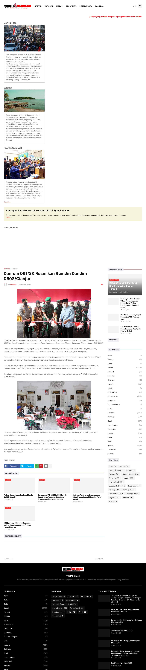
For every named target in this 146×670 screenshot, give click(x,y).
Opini (125, 421)
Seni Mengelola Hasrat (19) (121, 663)
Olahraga (125, 417)
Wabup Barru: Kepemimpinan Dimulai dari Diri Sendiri (18, 496)
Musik (125, 409)
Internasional (125, 392)
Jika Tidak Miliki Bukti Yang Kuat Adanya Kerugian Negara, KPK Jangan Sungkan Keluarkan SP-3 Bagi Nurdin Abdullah (126, 599)
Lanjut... (7, 202)
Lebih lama (99, 559)
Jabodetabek (125, 396)
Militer (26, 641)
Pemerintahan (125, 425)
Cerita (125, 364)
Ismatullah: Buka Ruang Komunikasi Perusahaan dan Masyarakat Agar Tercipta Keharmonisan (125, 653)
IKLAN (125, 388)
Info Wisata (71, 6)
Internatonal (85, 6)
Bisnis (125, 355)
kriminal (125, 454)
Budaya (125, 359)
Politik (125, 437)
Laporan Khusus (125, 404)
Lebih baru (9, 559)
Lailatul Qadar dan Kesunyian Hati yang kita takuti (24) (126, 621)
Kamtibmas (26, 628)
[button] (135, 6)
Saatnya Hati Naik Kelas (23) (122, 630)
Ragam (125, 445)
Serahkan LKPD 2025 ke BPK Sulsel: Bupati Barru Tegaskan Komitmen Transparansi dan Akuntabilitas (52, 497)
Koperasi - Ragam (26, 637)
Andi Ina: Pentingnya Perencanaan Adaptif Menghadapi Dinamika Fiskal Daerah (87, 497)
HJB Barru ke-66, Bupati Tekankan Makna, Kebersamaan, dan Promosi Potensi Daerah (18, 525)
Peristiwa (125, 433)
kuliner (113, 501)
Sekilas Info (125, 450)
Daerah (38, 6)
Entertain (125, 380)
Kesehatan (125, 400)
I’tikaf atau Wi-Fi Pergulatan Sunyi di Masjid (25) (125, 642)
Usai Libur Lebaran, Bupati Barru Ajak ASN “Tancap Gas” (130, 317)
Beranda (7, 269)
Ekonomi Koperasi (130, 474)
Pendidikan (125, 429)
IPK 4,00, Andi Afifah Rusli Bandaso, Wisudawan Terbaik (125, 611)
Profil (125, 441)
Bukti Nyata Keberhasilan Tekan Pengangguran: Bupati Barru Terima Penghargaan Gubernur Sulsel (130, 303)
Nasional (99, 6)
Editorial (49, 6)
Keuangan (114, 490)
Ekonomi (125, 376)
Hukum (59, 6)
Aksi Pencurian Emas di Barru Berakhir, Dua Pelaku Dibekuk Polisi (130, 329)
